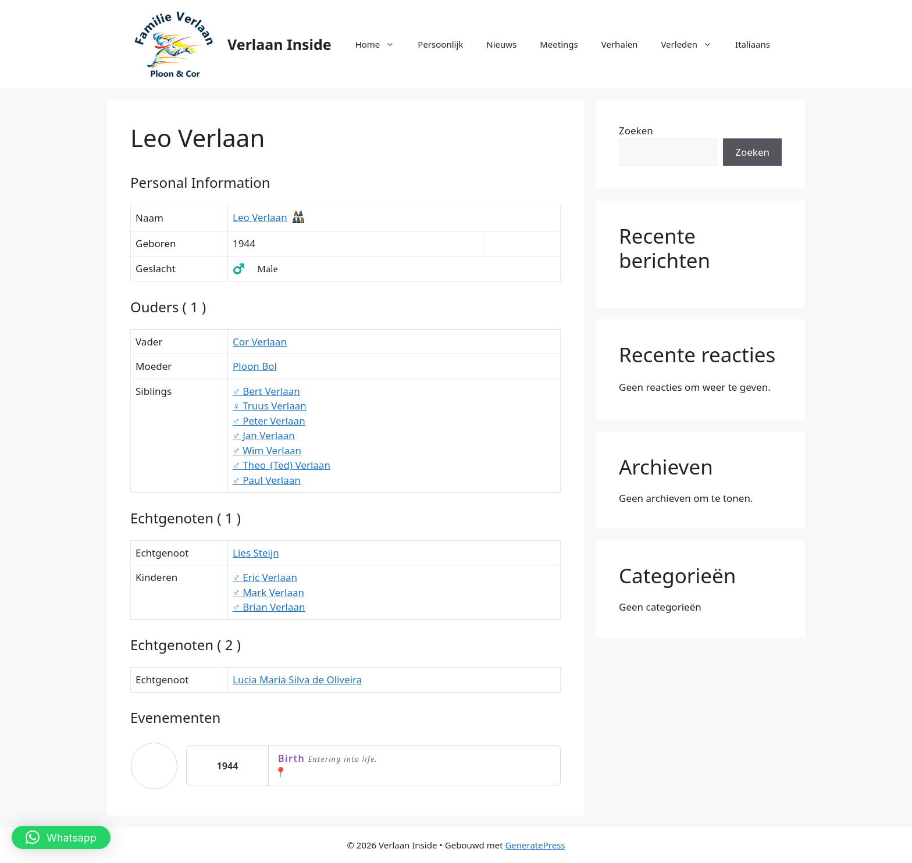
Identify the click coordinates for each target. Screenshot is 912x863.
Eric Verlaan (265, 577)
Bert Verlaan (266, 391)
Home (381, 44)
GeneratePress (535, 845)
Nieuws (501, 44)
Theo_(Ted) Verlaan (281, 465)
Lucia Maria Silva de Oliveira (297, 679)
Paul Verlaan (267, 480)
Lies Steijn (256, 552)
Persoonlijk (440, 44)
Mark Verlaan (268, 592)
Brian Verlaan (269, 607)
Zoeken (636, 130)
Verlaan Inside (279, 44)
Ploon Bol (255, 366)
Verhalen (619, 44)
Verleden (692, 44)
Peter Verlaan (269, 420)
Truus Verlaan (270, 405)
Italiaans (752, 44)
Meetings (559, 44)
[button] (61, 837)
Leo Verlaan (260, 217)
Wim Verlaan (267, 450)
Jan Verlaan (264, 435)
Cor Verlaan (260, 341)
